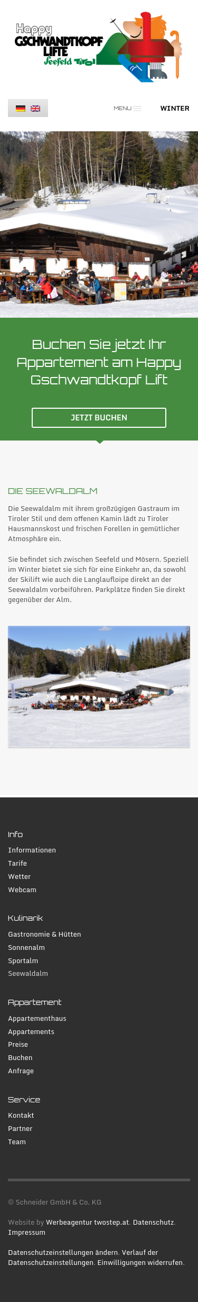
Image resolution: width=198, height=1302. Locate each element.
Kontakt (21, 1115)
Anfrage (21, 1070)
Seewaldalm (28, 973)
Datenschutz (153, 1222)
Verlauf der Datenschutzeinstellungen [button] (83, 1257)
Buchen (20, 1057)
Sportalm (23, 960)
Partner (20, 1128)
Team (17, 1141)
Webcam (22, 889)
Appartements (31, 1031)
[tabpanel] (99, 224)
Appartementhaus (37, 1018)
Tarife (17, 863)
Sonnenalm (26, 947)
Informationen (32, 850)
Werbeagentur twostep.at (87, 1222)
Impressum (26, 1232)
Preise (18, 1044)
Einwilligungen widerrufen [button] (140, 1262)
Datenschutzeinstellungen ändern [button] (63, 1252)
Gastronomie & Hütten (44, 934)
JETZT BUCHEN (99, 417)
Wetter (19, 876)
